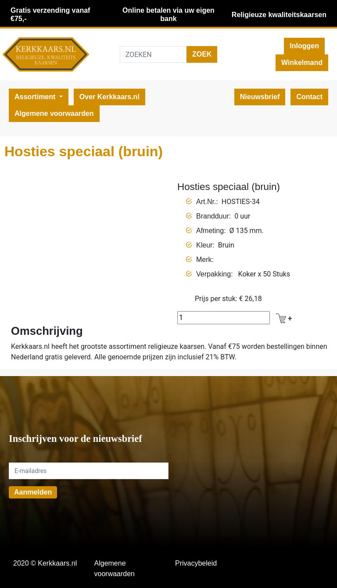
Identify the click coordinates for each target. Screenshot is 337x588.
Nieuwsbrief (260, 96)
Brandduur (212, 216)
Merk (204, 259)
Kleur (204, 245)
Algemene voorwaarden (54, 113)
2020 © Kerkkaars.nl (45, 563)
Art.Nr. (206, 201)
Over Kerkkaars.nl (109, 96)
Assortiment (35, 96)
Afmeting (210, 230)
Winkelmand (302, 62)
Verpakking (213, 274)
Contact (309, 96)
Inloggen (304, 46)
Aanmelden (33, 492)
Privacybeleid (196, 563)
